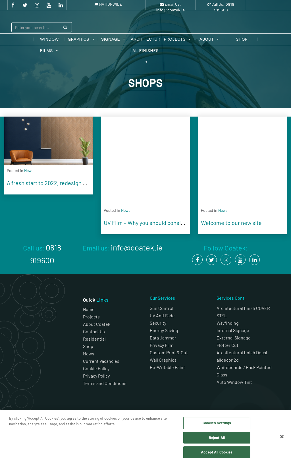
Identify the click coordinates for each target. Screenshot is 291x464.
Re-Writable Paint (167, 367)
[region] (145, 437)
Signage (113, 39)
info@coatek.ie (170, 10)
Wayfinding (228, 323)
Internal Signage (233, 330)
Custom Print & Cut (169, 352)
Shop (242, 39)
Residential (94, 338)
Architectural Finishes (145, 41)
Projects (178, 39)
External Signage (234, 337)
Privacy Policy (96, 375)
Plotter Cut (227, 345)
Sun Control (161, 308)
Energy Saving (164, 330)
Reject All (217, 437)
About (209, 39)
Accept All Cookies (216, 452)
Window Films (49, 41)
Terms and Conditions (105, 383)
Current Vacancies (101, 361)
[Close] (282, 436)
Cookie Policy (96, 368)
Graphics (81, 39)
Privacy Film (161, 345)
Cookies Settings (217, 422)
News (88, 353)
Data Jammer (163, 337)
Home (89, 309)
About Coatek (96, 324)
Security (158, 323)
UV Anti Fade (162, 315)
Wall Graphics (163, 359)
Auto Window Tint (234, 382)
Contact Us (94, 331)
